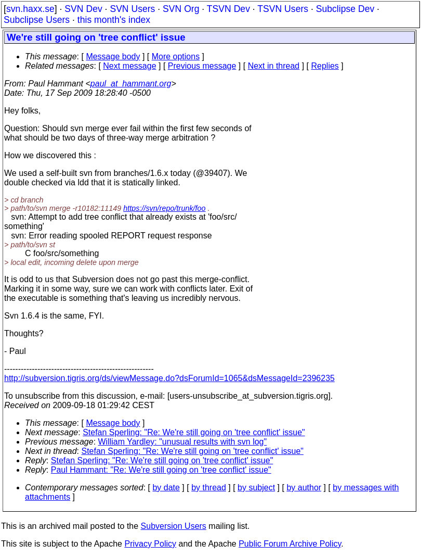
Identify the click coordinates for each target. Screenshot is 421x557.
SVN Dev (83, 9)
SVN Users (132, 9)
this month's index (113, 20)
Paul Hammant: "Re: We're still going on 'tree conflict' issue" (161, 469)
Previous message (202, 65)
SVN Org (181, 9)
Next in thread (274, 65)
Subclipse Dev (345, 9)
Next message (129, 65)
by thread (208, 487)
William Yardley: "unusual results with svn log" (182, 441)
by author (303, 487)
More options (176, 56)
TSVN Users (282, 9)
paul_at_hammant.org (131, 83)
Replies (325, 65)
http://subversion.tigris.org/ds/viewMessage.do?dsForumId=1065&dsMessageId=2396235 (169, 378)
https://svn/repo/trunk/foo (164, 208)
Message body (113, 56)
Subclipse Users (37, 20)
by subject (256, 487)
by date (165, 487)
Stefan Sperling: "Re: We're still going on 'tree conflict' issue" (194, 432)
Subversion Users (173, 526)
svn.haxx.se (30, 9)
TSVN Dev (228, 9)
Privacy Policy (150, 543)
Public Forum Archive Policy (290, 543)
